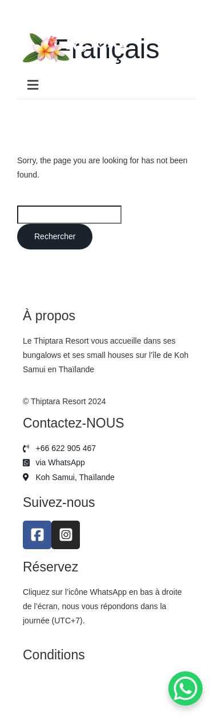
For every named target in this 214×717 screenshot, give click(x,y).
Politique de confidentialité (69, 694)
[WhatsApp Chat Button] (185, 688)
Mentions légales (53, 679)
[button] (107, 85)
